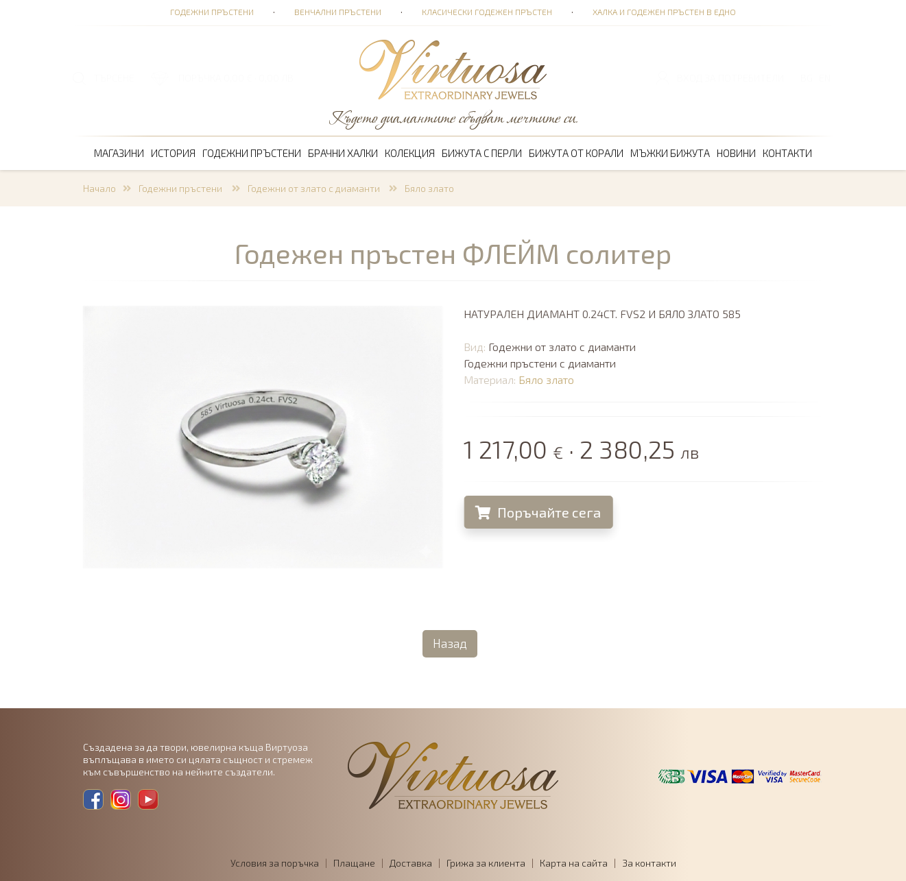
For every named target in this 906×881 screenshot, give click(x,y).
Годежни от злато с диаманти (315, 188)
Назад (450, 643)
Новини (736, 153)
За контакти (649, 863)
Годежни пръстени (212, 11)
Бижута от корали (576, 153)
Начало (99, 188)
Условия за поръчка (274, 863)
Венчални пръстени (337, 11)
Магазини (119, 153)
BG (806, 78)
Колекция (410, 153)
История (173, 153)
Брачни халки (343, 153)
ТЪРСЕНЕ (113, 78)
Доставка (411, 863)
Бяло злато (429, 188)
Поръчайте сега (545, 512)
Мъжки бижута (670, 153)
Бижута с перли (482, 153)
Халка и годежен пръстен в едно (664, 11)
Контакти (787, 153)
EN (825, 78)
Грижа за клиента (485, 863)
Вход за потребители (730, 78)
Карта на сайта (574, 863)
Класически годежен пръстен (487, 11)
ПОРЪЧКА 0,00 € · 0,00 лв (236, 78)
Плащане (354, 863)
